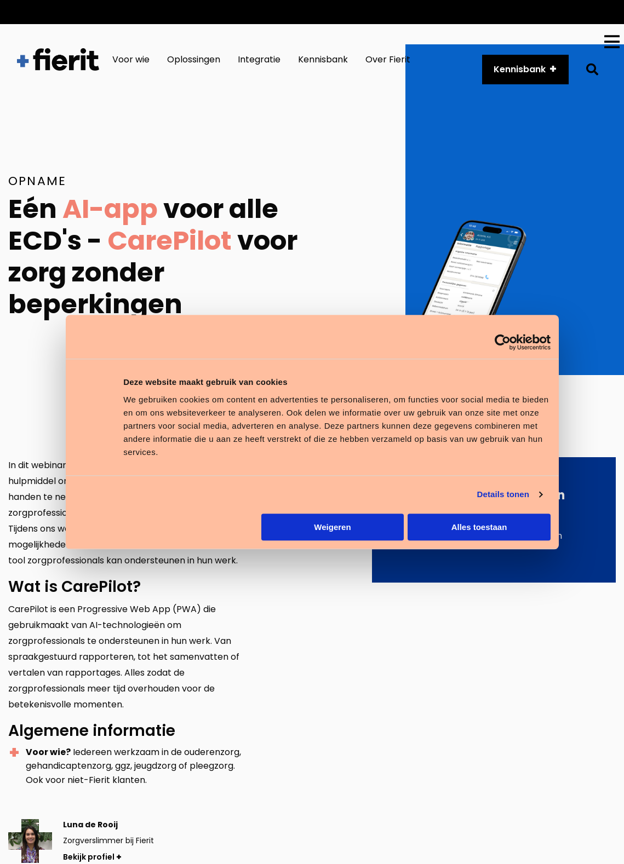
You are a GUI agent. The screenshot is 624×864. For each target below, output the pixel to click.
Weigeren (332, 527)
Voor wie (131, 59)
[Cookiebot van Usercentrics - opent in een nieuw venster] (503, 342)
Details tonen (503, 494)
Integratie (259, 59)
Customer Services (366, 11)
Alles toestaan (479, 527)
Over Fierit (387, 59)
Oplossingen (193, 59)
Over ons (516, 11)
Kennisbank (323, 59)
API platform (452, 11)
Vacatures (575, 11)
